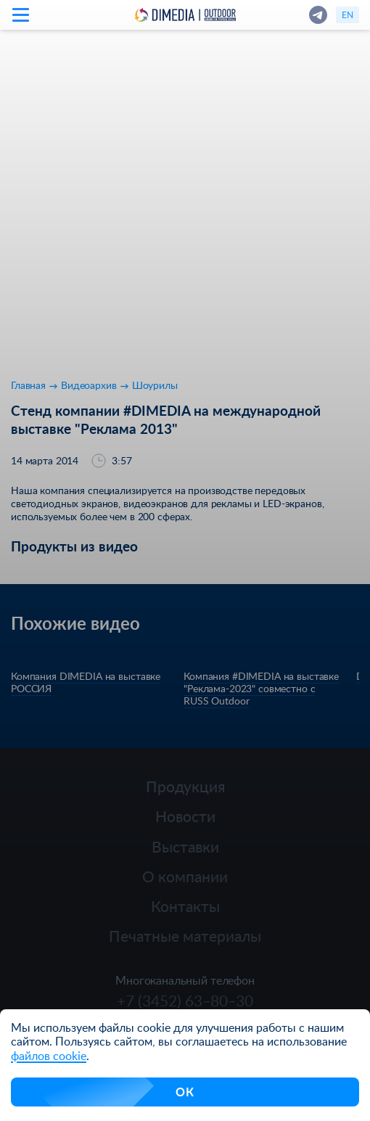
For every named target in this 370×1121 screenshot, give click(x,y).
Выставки (185, 846)
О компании (185, 876)
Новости (185, 816)
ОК (185, 1091)
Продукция (185, 786)
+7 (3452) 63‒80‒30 (185, 1000)
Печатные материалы (185, 936)
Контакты (185, 906)
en (347, 14)
